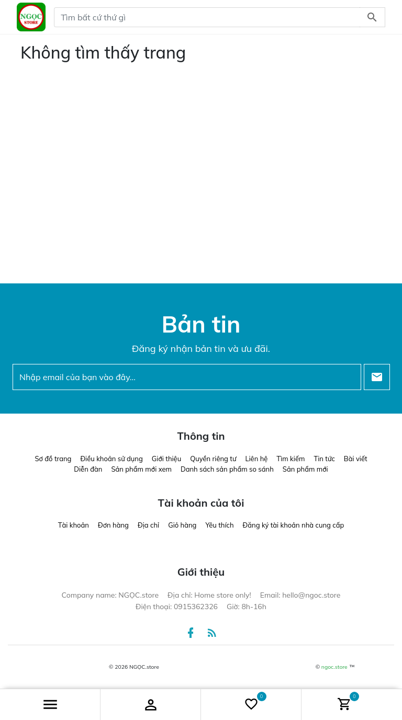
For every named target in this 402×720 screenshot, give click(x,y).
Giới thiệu (166, 458)
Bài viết (355, 458)
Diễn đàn (88, 469)
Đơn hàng (113, 525)
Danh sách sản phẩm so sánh (227, 469)
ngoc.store (334, 667)
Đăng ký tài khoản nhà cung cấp (293, 525)
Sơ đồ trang (53, 458)
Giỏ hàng (182, 525)
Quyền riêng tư (213, 458)
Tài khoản (73, 525)
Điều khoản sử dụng (111, 458)
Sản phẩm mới (305, 469)
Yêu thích (219, 525)
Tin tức (324, 458)
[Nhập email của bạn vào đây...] (187, 377)
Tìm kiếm (290, 458)
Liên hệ (256, 458)
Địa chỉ (148, 525)
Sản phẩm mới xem (141, 469)
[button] (50, 704)
